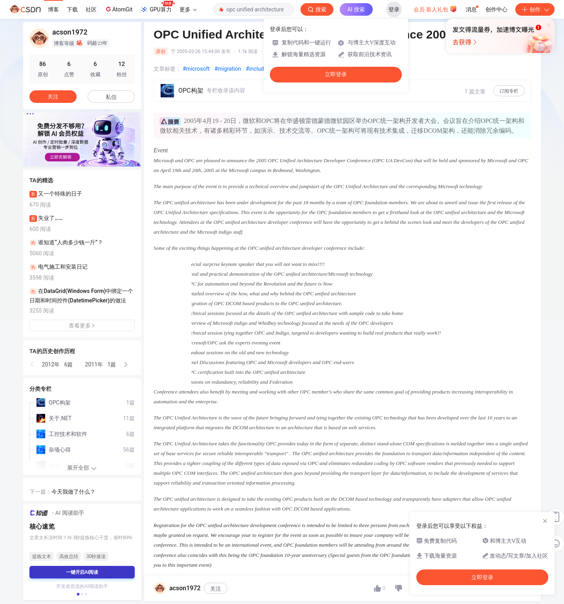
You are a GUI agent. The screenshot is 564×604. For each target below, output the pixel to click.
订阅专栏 (509, 91)
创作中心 (496, 9)
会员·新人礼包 (435, 9)
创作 (534, 9)
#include (256, 69)
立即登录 (336, 74)
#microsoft (196, 69)
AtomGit (118, 9)
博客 (53, 9)
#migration (227, 69)
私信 (111, 97)
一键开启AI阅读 (82, 572)
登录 (393, 9)
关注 (215, 589)
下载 (72, 9)
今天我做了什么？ (73, 492)
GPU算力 (157, 7)
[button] (32, 364)
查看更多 (82, 325)
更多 (188, 9)
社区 (91, 9)
